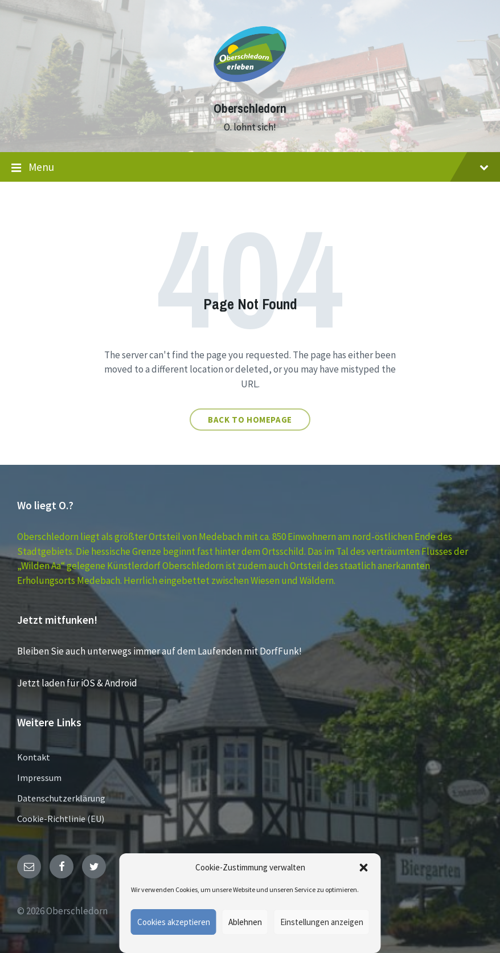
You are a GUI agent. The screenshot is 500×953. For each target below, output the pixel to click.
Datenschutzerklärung (61, 798)
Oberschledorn (250, 108)
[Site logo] (250, 87)
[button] (364, 867)
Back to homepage (250, 419)
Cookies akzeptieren (173, 922)
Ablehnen (245, 922)
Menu (250, 167)
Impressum (39, 777)
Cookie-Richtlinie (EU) (60, 818)
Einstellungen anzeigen (321, 922)
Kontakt (33, 757)
